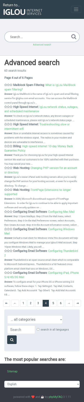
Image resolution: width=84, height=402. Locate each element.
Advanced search (42, 44)
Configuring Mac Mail (61, 211)
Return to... (23, 9)
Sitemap (12, 371)
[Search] (12, 339)
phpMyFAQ (56, 397)
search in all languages (54, 329)
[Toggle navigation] (76, 9)
